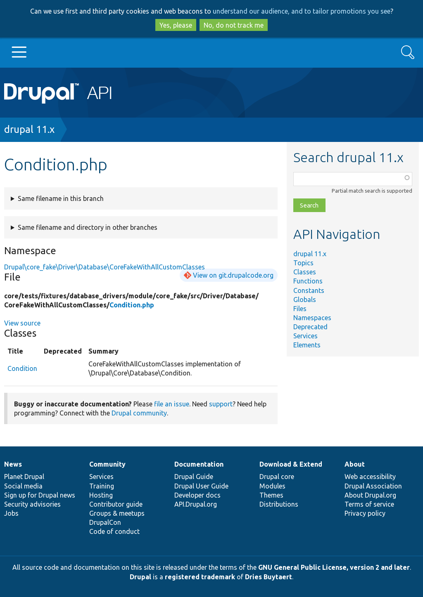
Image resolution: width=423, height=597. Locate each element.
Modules (272, 486)
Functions (308, 281)
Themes (271, 495)
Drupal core (276, 476)
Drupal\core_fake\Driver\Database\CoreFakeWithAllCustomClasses (104, 267)
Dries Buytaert (268, 576)
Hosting (101, 495)
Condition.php (131, 305)
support (221, 404)
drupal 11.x (29, 129)
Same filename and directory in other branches (87, 227)
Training (101, 486)
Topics (303, 263)
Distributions (278, 504)
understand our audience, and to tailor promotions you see (301, 11)
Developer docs (197, 495)
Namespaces (312, 317)
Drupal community (139, 413)
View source (22, 323)
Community (107, 464)
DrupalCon (105, 522)
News (13, 464)
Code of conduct (114, 531)
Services (305, 336)
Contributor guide (116, 504)
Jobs (11, 513)
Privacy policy (365, 513)
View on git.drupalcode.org (233, 275)
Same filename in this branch (61, 198)
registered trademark (200, 576)
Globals (304, 299)
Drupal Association (373, 486)
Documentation (198, 464)
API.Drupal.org (195, 504)
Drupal (140, 576)
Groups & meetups (117, 513)
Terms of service (369, 504)
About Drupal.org (370, 495)
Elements (307, 345)
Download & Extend (290, 464)
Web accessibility (370, 476)
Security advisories (32, 504)
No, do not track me (234, 25)
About (355, 464)
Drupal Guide (193, 476)
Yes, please (175, 25)
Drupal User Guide (201, 486)
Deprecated (310, 326)
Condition (22, 368)
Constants (308, 290)
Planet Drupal (24, 476)
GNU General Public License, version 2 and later (334, 567)
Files (300, 308)
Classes (304, 272)
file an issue (171, 404)
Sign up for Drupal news (39, 495)
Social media (23, 486)
